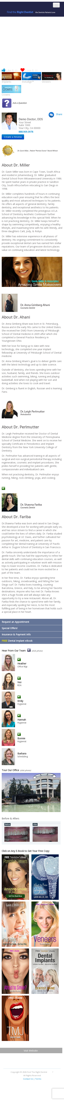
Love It (29, 70)
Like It (9, 70)
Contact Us (28, 1079)
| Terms (37, 1079)
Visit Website (31, 1050)
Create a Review (13, 136)
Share (59, 114)
